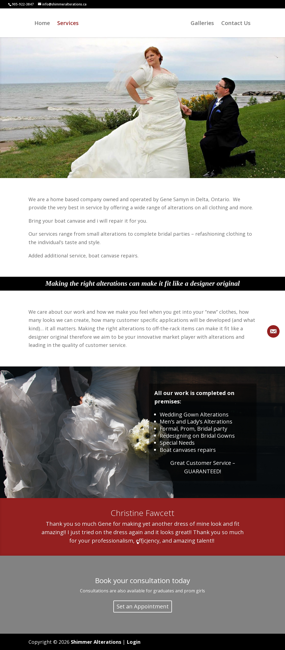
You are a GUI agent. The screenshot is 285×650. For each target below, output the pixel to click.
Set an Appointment (143, 606)
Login (133, 642)
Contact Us (237, 24)
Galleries (204, 24)
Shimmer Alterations (96, 642)
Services (66, 24)
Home (40, 24)
